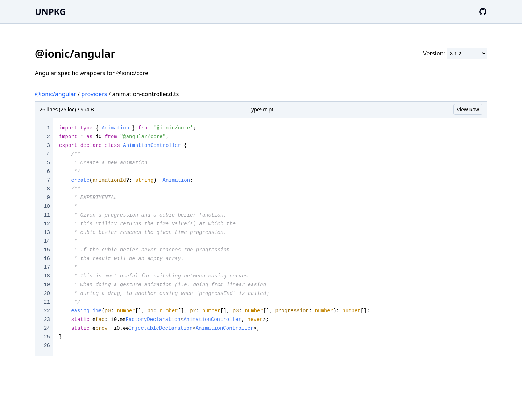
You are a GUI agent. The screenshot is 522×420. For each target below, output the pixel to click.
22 (47, 311)
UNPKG (50, 11)
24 (47, 328)
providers (94, 94)
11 (47, 215)
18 (47, 276)
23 (47, 319)
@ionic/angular (55, 94)
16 (47, 259)
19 (47, 285)
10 (47, 206)
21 (47, 302)
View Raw (468, 109)
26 (47, 346)
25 (47, 337)
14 (47, 241)
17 (47, 267)
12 (47, 224)
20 (47, 293)
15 (47, 250)
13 (47, 232)
